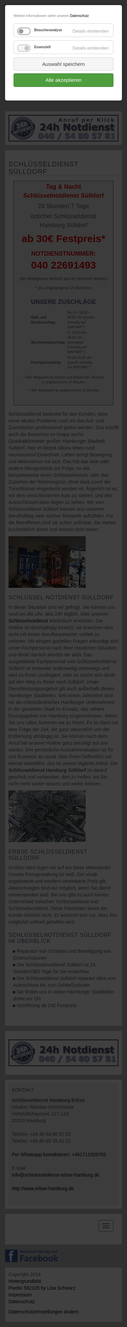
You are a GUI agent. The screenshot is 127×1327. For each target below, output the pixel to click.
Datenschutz (79, 16)
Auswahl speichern (63, 64)
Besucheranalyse (48, 30)
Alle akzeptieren (63, 80)
